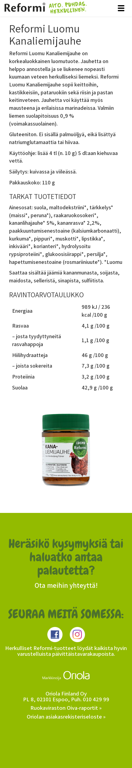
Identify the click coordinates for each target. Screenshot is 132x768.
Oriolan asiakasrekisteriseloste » (66, 716)
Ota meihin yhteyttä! (66, 585)
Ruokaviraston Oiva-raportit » (66, 707)
